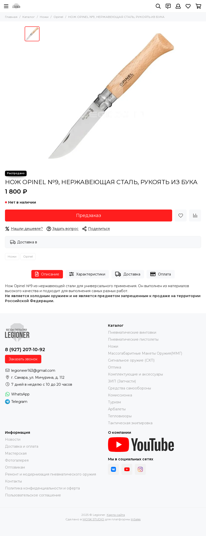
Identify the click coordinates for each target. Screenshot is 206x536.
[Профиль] (178, 6)
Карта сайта (116, 515)
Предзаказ (88, 215)
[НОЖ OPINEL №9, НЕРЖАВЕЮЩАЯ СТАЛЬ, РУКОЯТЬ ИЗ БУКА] (111, 96)
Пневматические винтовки (132, 332)
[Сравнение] (195, 215)
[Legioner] (16, 6)
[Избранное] (188, 6)
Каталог (28, 17)
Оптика (114, 367)
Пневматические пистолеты (133, 339)
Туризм (114, 402)
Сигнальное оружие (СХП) (131, 360)
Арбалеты (117, 409)
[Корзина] (198, 6)
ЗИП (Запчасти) (122, 381)
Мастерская (16, 453)
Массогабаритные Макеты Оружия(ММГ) (145, 353)
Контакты (13, 481)
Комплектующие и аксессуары (135, 374)
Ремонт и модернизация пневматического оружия (50, 474)
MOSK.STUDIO (93, 519)
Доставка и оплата (21, 446)
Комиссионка (120, 395)
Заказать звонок (23, 359)
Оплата (160, 274)
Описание (47, 274)
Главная (11, 17)
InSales (136, 519)
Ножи (44, 17)
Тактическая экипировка (130, 423)
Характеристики (87, 274)
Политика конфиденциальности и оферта (42, 488)
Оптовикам (15, 467)
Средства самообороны (129, 388)
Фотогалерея (17, 460)
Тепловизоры (120, 416)
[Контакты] (168, 6)
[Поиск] (158, 6)
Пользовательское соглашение (33, 495)
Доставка (127, 274)
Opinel (58, 17)
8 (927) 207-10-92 (25, 349)
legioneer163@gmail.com (33, 370)
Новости (12, 439)
